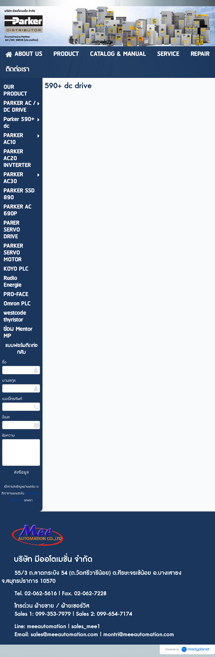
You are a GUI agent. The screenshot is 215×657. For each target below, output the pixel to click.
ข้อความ (8, 435)
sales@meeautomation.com (64, 635)
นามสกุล (9, 380)
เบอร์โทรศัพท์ (12, 399)
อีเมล (6, 417)
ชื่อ (4, 362)
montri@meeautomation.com (138, 635)
